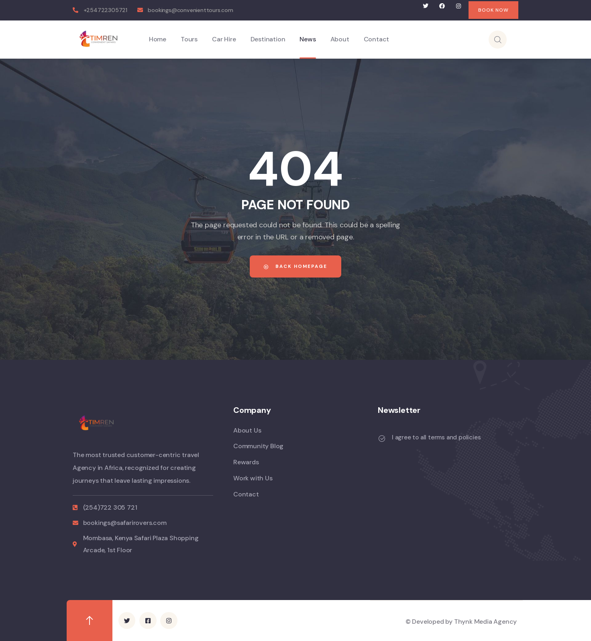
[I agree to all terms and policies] (382, 439)
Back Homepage (295, 266)
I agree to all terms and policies (436, 437)
